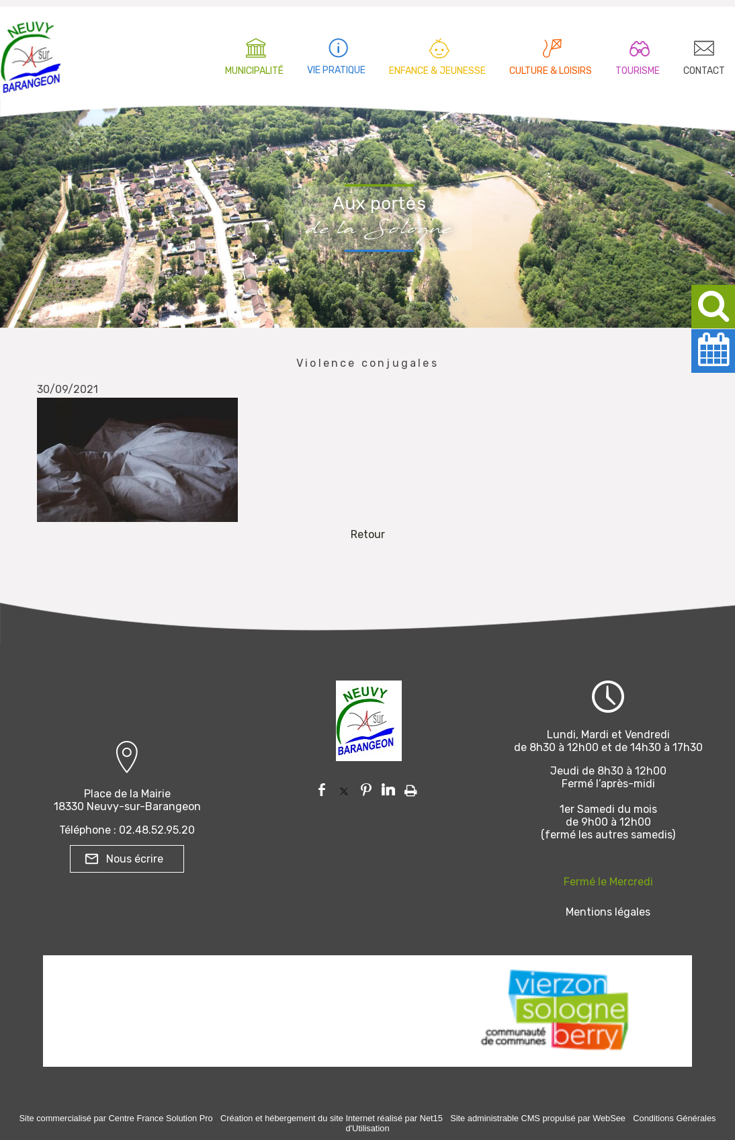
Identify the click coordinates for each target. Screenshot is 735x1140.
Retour (368, 534)
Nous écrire (134, 858)
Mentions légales (608, 912)
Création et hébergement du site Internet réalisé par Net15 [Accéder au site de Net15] (331, 1118)
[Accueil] (31, 53)
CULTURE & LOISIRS (550, 71)
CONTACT (704, 71)
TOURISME (637, 71)
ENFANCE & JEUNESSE (437, 71)
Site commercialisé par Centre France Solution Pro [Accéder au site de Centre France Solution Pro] (116, 1118)
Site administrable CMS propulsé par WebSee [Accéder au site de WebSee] (537, 1118)
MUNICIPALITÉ (254, 71)
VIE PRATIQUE (336, 70)
